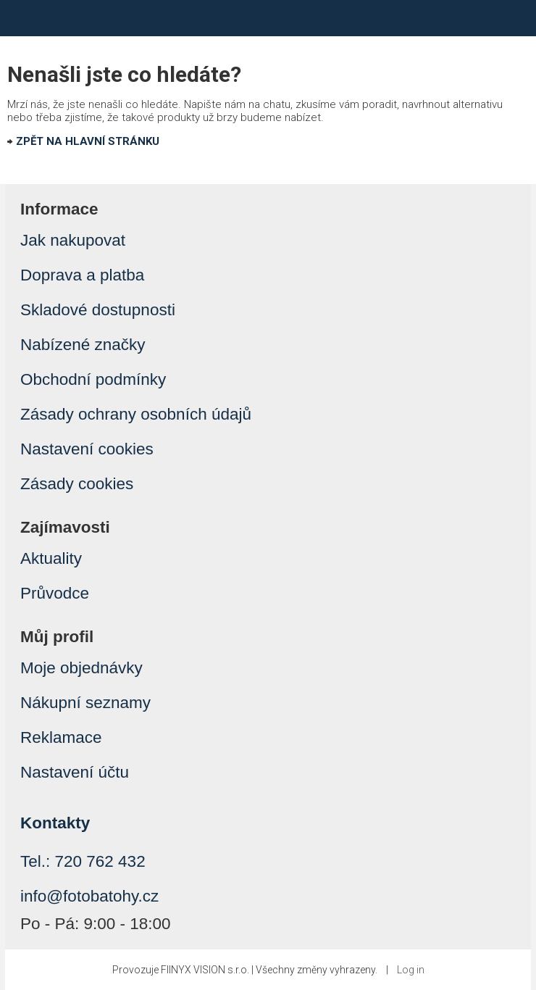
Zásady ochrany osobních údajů (135, 414)
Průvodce (54, 593)
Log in (410, 970)
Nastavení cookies (87, 449)
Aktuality (51, 558)
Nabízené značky (83, 345)
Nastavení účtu (74, 772)
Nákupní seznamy (85, 703)
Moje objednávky (81, 668)
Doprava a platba (82, 275)
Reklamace (61, 737)
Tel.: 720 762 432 (83, 861)
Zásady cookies (76, 484)
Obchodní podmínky (93, 379)
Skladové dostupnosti (97, 310)
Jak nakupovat (72, 240)
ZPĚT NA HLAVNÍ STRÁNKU (87, 141)
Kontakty (55, 823)
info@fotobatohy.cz (89, 896)
